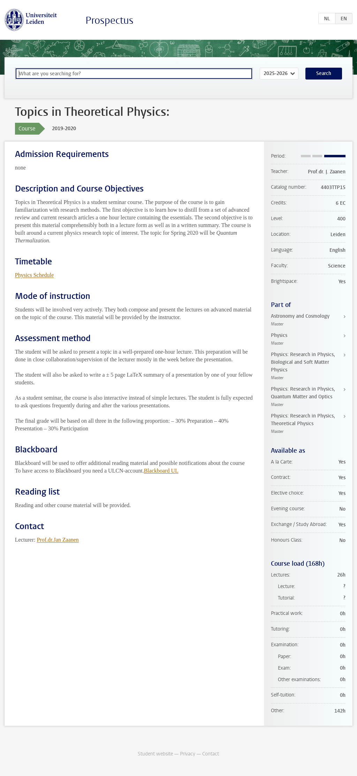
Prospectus (109, 20)
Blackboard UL (161, 471)
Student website (155, 754)
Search (323, 73)
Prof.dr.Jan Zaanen (57, 540)
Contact (210, 754)
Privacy (187, 754)
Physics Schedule (34, 275)
